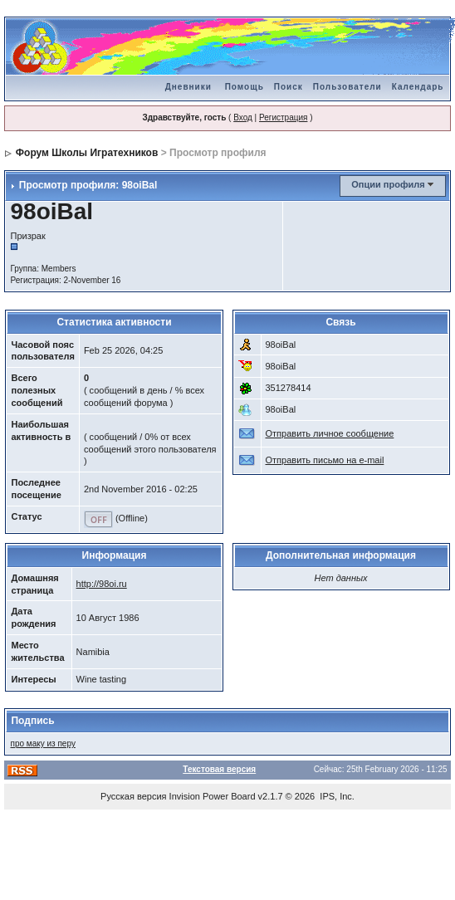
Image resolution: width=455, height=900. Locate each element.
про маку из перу (42, 743)
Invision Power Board (212, 796)
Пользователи (347, 86)
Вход (242, 117)
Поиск (288, 86)
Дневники (188, 86)
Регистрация (283, 117)
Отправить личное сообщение (330, 433)
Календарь (418, 86)
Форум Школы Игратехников (87, 153)
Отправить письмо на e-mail (325, 460)
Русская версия (133, 796)
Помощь (244, 86)
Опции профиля (387, 184)
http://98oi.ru (101, 584)
